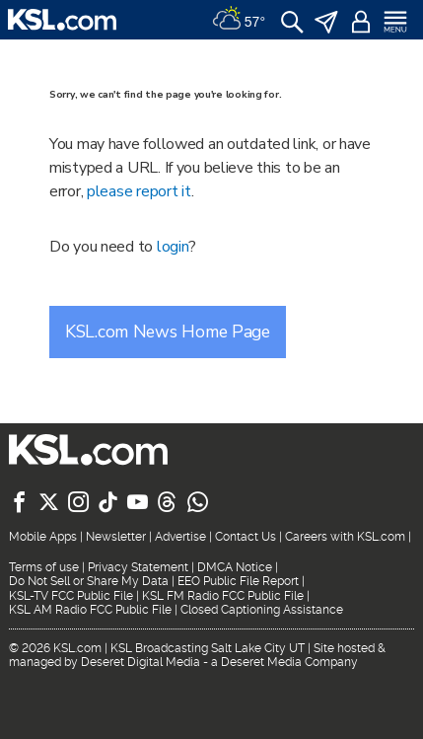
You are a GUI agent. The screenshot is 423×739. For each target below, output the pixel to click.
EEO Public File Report (238, 581)
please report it (139, 191)
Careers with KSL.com (345, 537)
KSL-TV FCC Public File (71, 596)
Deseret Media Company (289, 662)
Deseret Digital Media (140, 662)
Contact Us (245, 537)
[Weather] (238, 19)
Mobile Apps (43, 537)
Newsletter (116, 537)
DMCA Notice (234, 567)
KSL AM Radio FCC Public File (90, 610)
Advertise (180, 537)
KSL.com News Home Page (167, 331)
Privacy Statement (138, 567)
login (173, 247)
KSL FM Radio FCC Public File (223, 596)
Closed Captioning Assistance (261, 610)
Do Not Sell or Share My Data (89, 581)
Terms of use (44, 567)
